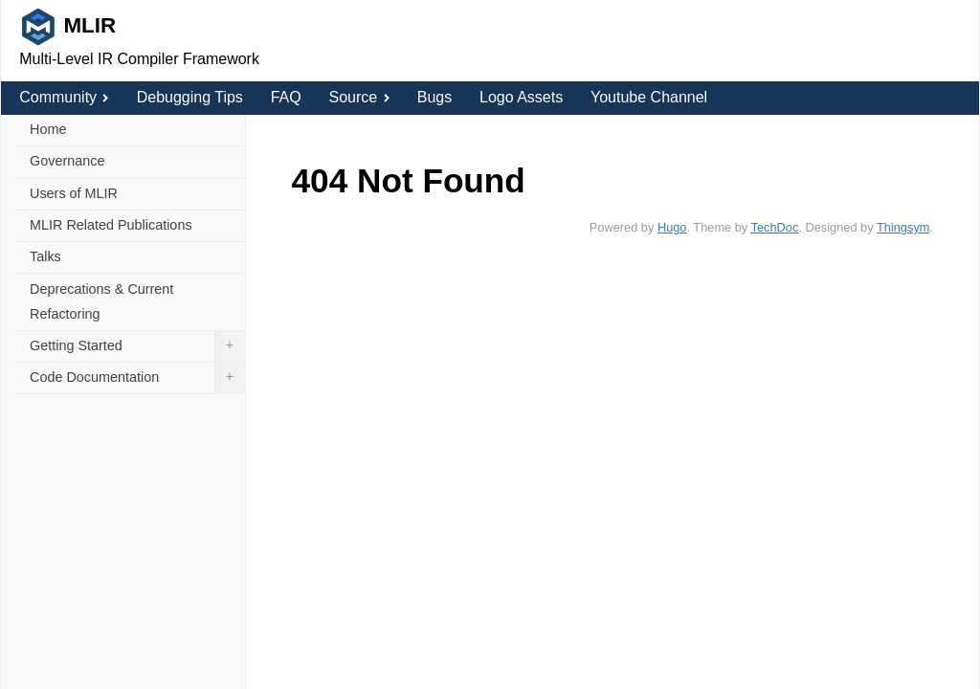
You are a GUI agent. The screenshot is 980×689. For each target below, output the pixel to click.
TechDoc (775, 227)
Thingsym (903, 227)
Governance (67, 160)
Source (358, 97)
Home (48, 129)
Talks (45, 256)
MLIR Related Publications (111, 225)
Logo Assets (521, 97)
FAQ (286, 97)
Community (64, 97)
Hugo (672, 227)
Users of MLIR (74, 193)
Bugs (434, 97)
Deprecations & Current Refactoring (101, 301)
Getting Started (137, 346)
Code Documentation (137, 378)
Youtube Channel (648, 97)
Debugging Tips (190, 97)
